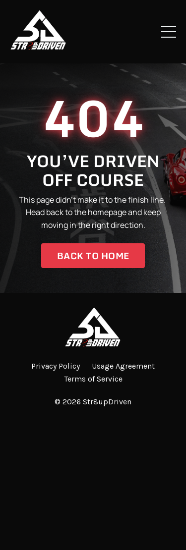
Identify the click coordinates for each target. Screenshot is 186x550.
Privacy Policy (55, 366)
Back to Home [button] (93, 255)
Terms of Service (93, 379)
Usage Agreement (123, 366)
